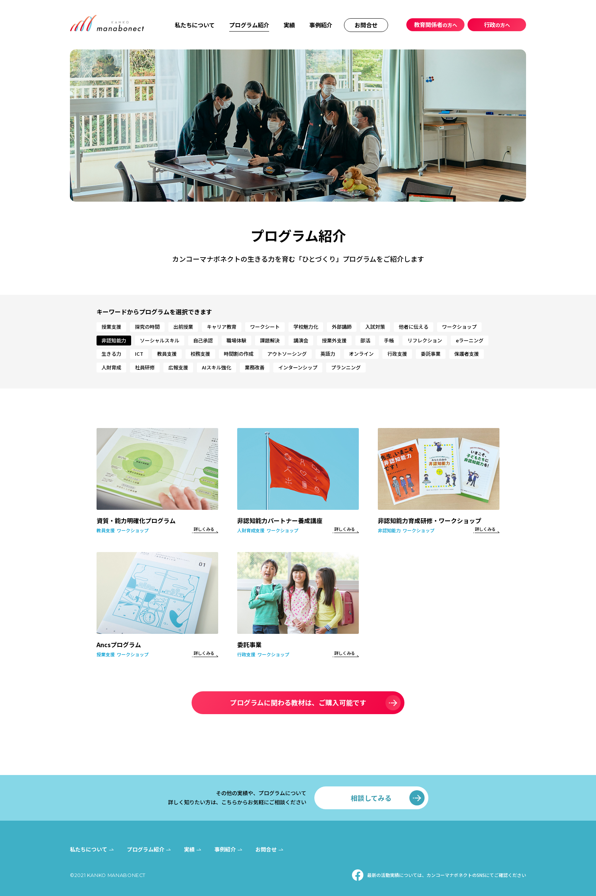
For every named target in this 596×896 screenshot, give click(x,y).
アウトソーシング (287, 353)
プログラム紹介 (249, 25)
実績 (289, 25)
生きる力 (111, 353)
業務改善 (255, 367)
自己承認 (203, 340)
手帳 (389, 340)
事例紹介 (320, 25)
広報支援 (178, 367)
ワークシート (265, 326)
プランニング (346, 367)
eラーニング (469, 340)
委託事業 (431, 353)
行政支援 (397, 353)
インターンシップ (297, 367)
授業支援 (111, 326)
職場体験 (236, 340)
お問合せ (366, 25)
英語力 (327, 353)
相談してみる (371, 798)
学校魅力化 (305, 326)
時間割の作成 (239, 353)
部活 (365, 340)
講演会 (300, 340)
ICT (139, 353)
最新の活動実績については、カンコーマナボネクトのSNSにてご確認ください (446, 875)
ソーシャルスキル (159, 340)
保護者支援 (466, 353)
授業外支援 (334, 340)
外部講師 (342, 326)
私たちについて (195, 25)
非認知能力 (113, 340)
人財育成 (111, 367)
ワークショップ (459, 326)
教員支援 (167, 353)
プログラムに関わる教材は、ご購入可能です (298, 702)
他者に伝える (413, 326)
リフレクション (424, 340)
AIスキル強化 (216, 367)
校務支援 (200, 353)
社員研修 (145, 367)
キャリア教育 (221, 326)
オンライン (361, 353)
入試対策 (375, 326)
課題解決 (270, 340)
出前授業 (183, 326)
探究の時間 (147, 326)
